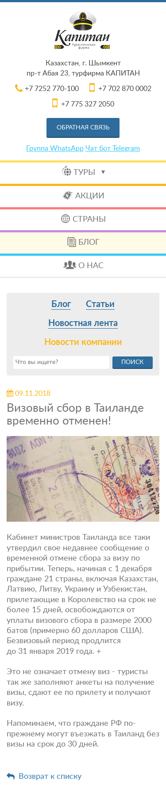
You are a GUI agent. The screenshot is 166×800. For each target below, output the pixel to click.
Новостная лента (83, 323)
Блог (89, 242)
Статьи (100, 304)
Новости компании (83, 342)
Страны (89, 220)
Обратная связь (83, 128)
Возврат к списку (50, 777)
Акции (89, 196)
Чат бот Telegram (112, 148)
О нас (91, 266)
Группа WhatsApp (55, 148)
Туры (89, 173)
